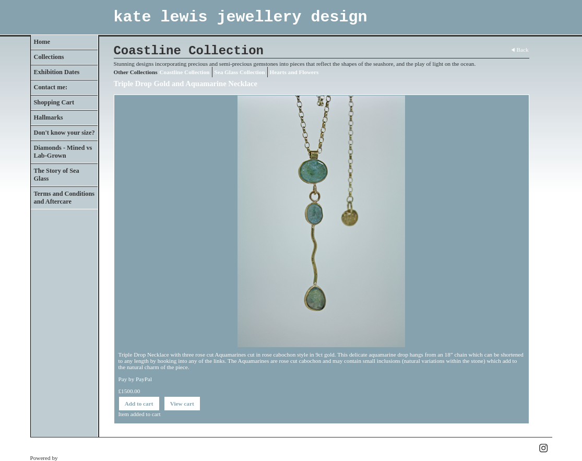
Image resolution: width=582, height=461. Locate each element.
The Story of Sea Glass (56, 174)
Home (42, 41)
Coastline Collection (185, 72)
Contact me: (51, 87)
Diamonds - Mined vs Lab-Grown (63, 151)
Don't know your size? (64, 132)
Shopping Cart (54, 102)
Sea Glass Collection (240, 72)
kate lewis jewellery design (240, 17)
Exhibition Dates (57, 72)
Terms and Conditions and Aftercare (64, 197)
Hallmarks (48, 117)
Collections (49, 57)
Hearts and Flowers (294, 72)
